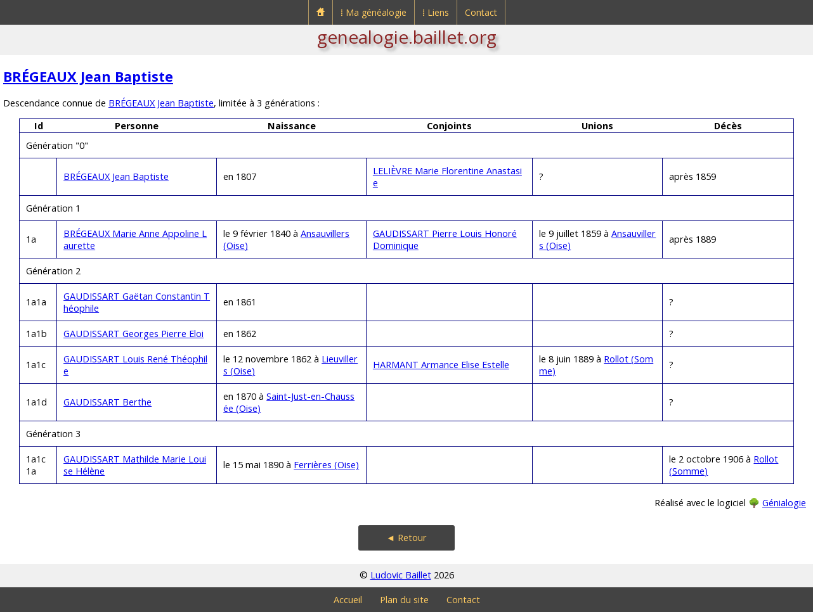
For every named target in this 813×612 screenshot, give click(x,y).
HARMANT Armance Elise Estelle (441, 365)
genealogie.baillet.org (407, 37)
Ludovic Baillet (400, 575)
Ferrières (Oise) (326, 465)
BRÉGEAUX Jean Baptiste (88, 76)
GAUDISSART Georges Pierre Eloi (133, 334)
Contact (481, 12)
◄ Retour (406, 538)
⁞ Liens (435, 12)
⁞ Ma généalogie (373, 12)
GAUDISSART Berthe (107, 402)
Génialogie (784, 503)
